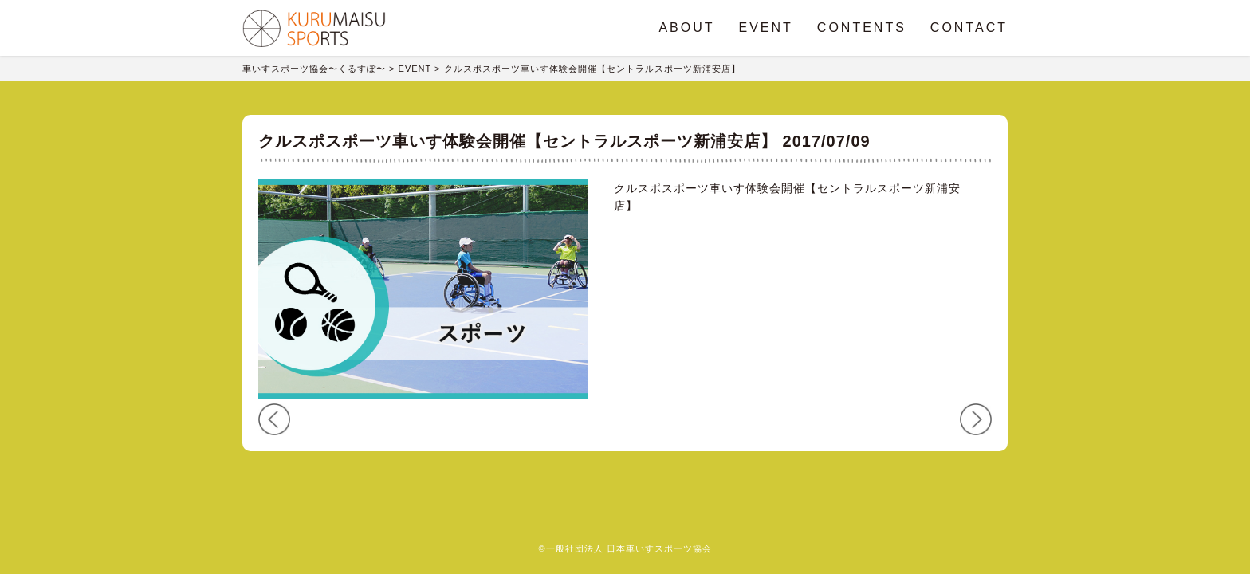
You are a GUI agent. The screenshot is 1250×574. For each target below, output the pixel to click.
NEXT (976, 419)
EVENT (766, 27)
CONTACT (969, 27)
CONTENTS (861, 27)
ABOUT (686, 27)
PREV (274, 419)
